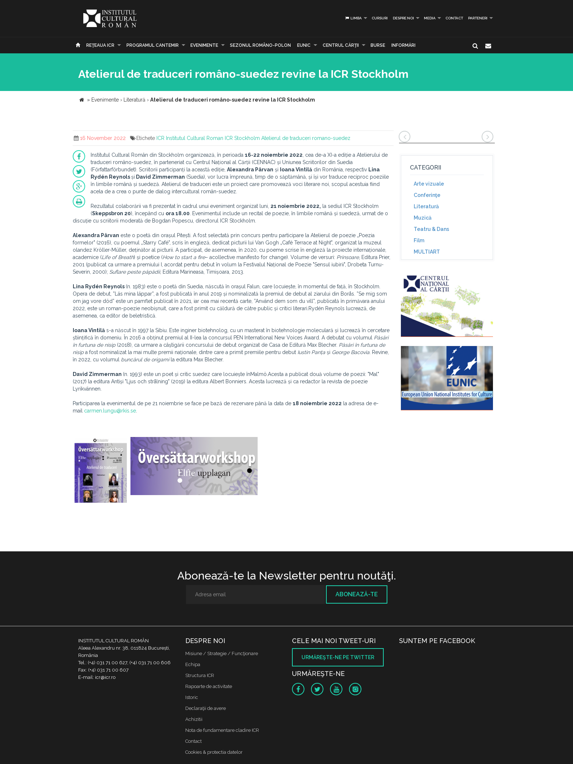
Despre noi (403, 18)
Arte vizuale (429, 184)
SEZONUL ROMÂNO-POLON (260, 45)
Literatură (426, 206)
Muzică (423, 218)
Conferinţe (427, 195)
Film (419, 240)
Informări (403, 45)
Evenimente (204, 45)
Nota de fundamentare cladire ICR (222, 730)
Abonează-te (356, 594)
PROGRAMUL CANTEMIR (152, 45)
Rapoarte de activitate (208, 686)
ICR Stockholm (242, 138)
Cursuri (380, 18)
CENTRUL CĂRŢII (341, 45)
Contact (454, 18)
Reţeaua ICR (100, 45)
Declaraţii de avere (205, 708)
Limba (353, 18)
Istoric (191, 697)
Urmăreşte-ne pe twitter (337, 657)
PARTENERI (477, 18)
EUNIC (304, 45)
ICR (160, 138)
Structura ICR (199, 675)
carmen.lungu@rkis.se (110, 411)
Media (430, 18)
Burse (378, 45)
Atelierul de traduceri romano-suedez (305, 138)
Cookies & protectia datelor (214, 752)
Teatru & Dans (431, 229)
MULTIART (427, 252)
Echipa (192, 664)
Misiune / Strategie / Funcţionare (221, 653)
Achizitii (193, 719)
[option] (101, 471)
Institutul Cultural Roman (194, 138)
